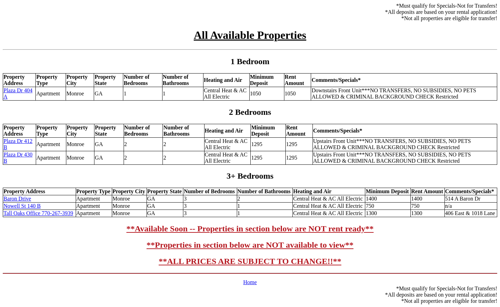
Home (250, 282)
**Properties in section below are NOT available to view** (250, 244)
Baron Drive (17, 199)
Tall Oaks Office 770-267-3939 (38, 213)
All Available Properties (250, 35)
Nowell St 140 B (22, 206)
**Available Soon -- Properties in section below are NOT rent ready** (250, 228)
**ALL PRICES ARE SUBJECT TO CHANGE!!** (250, 261)
